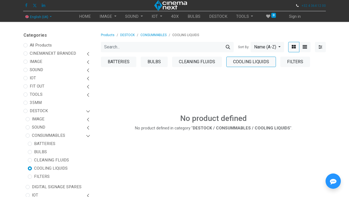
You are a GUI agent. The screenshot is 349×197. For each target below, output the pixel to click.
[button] (267, 47)
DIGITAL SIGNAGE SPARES (57, 186)
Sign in (295, 16)
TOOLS (36, 94)
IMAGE (36, 61)
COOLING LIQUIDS (51, 168)
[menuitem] (85, 16)
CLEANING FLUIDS (51, 160)
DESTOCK (39, 110)
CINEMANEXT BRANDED (53, 53)
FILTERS (42, 176)
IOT (33, 78)
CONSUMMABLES (48, 135)
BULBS (40, 151)
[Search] (228, 47)
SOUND (36, 69)
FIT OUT (37, 86)
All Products (41, 45)
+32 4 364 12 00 (314, 6)
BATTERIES (44, 143)
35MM (36, 102)
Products (108, 35)
